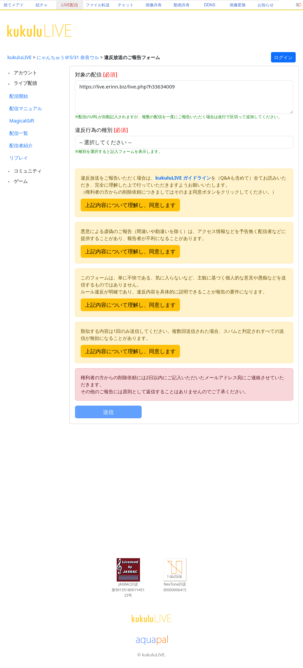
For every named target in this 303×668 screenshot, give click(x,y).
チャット (126, 5)
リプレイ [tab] (18, 158)
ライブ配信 (25, 83)
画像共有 (154, 5)
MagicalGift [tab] (21, 121)
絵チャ (42, 5)
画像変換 (238, 5)
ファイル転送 (98, 5)
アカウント (25, 72)
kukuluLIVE (19, 57)
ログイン (283, 57)
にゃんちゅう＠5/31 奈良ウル (68, 57)
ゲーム (21, 181)
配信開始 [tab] (18, 96)
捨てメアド (14, 5)
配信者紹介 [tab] (21, 145)
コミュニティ (28, 171)
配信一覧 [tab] (18, 133)
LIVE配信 (69, 5)
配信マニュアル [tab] (25, 108)
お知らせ (266, 5)
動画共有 (182, 5)
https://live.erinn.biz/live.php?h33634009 (184, 97)
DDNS (209, 5)
